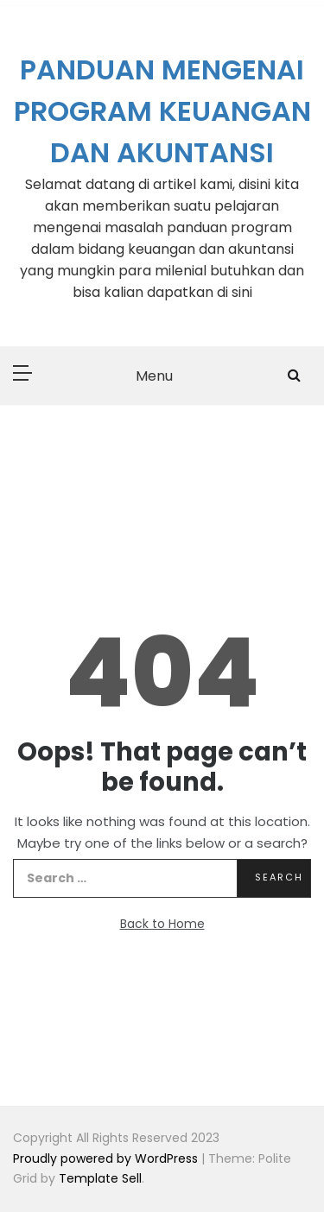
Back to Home (162, 923)
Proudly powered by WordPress (107, 1158)
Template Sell (100, 1178)
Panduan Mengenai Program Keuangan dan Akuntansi (162, 111)
